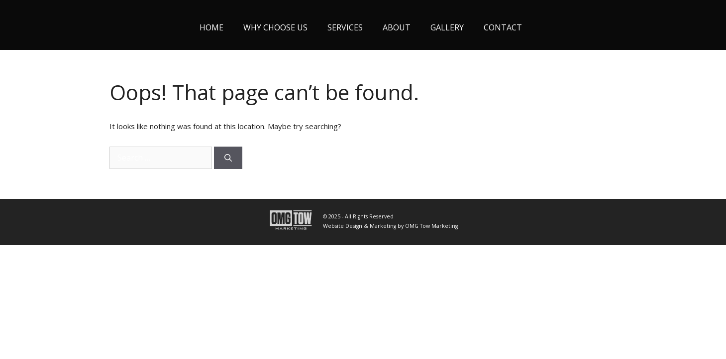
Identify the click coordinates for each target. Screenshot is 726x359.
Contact (503, 27)
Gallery (447, 27)
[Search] (228, 158)
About (397, 27)
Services (345, 27)
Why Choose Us (275, 27)
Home (211, 27)
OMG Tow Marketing (431, 225)
